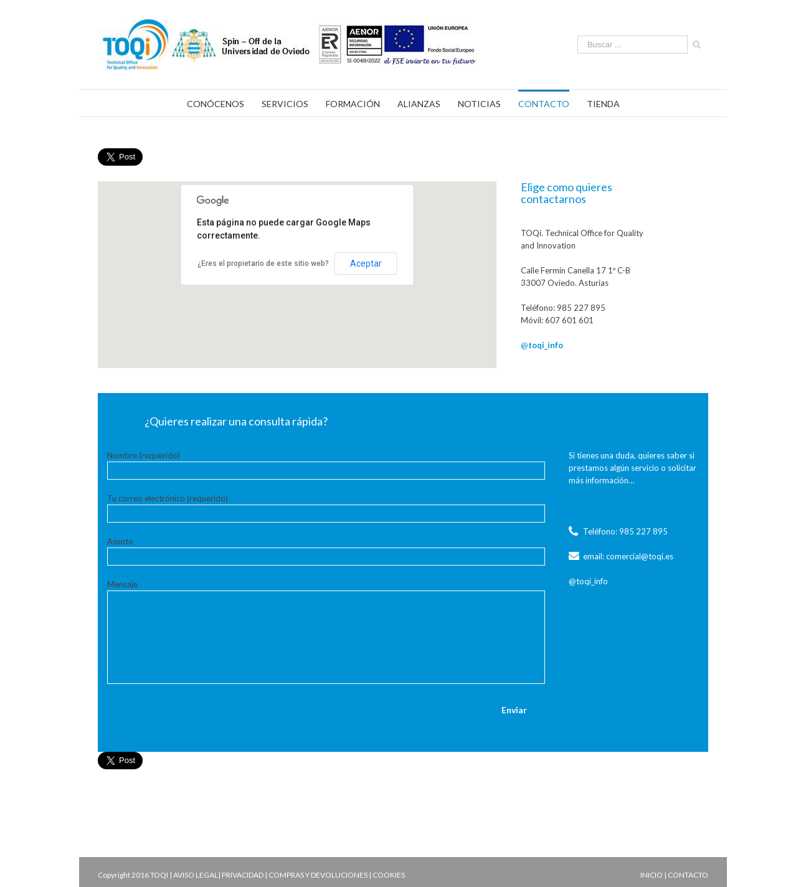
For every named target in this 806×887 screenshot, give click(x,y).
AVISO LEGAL (195, 875)
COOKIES (388, 875)
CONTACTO (688, 875)
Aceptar (366, 263)
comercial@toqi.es (639, 556)
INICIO (651, 875)
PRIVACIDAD (242, 875)
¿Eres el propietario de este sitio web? (263, 263)
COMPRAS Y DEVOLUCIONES (317, 875)
